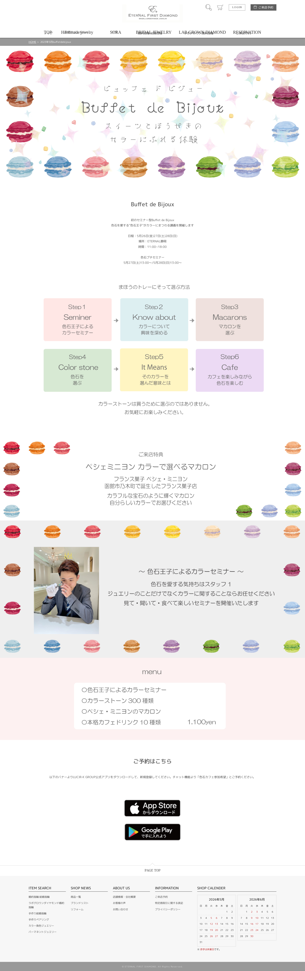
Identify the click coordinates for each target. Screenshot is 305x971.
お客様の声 (119, 903)
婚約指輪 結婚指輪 (39, 897)
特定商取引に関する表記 (169, 903)
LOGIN (237, 7)
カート (220, 7)
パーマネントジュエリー (43, 932)
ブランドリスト (80, 903)
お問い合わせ (120, 909)
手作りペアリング (39, 919)
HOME (32, 42)
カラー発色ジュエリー (41, 926)
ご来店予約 (265, 7)
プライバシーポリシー (167, 909)
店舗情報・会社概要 (124, 897)
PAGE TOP (153, 870)
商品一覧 (76, 897)
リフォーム (77, 909)
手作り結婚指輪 (37, 913)
